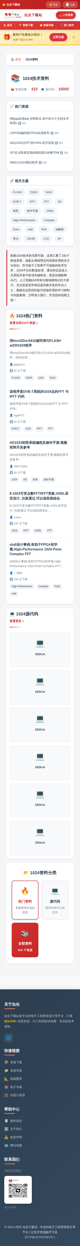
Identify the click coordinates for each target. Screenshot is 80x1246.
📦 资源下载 (26, 25)
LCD (46, 238)
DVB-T (15, 428)
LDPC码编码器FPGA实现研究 (34, 133)
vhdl (14, 593)
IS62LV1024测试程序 (28, 162)
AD (25, 479)
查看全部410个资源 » (24, 323)
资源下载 (13, 1062)
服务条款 (13, 1121)
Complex (43, 586)
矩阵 (35, 479)
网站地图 (13, 1145)
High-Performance (22, 586)
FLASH (16, 377)
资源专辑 (13, 1070)
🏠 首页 (7, 25)
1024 (41, 377)
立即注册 (58, 37)
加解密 (59, 229)
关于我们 (13, 1129)
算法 (15, 238)
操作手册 (49, 479)
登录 (53, 4)
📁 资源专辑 (46, 25)
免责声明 (13, 1137)
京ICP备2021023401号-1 (40, 1237)
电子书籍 (13, 1087)
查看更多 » (17, 621)
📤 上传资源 (66, 14)
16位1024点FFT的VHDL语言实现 (36, 142)
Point (57, 586)
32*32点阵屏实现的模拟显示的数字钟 (39, 152)
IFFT (39, 428)
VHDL (38, 530)
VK (59, 238)
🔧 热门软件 (67, 25)
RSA (44, 229)
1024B (31, 238)
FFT (50, 428)
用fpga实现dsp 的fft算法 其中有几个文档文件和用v (39, 121)
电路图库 (13, 1079)
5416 (52, 377)
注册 (70, 4)
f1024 (29, 377)
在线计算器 (14, 1095)
